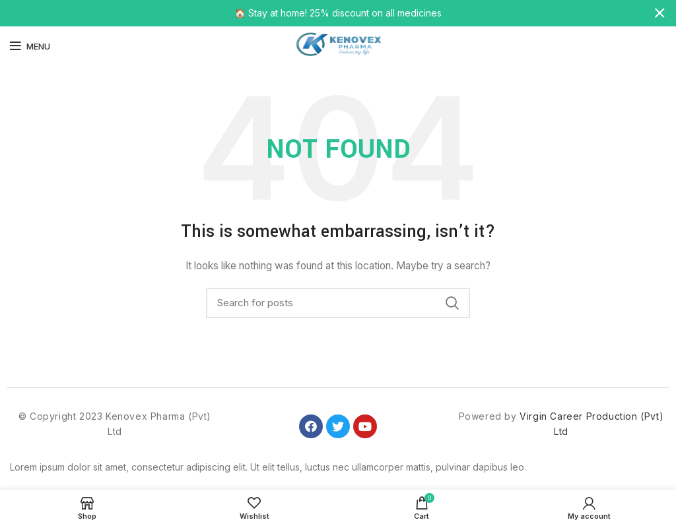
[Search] (338, 303)
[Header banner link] (318, 13)
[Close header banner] (659, 13)
